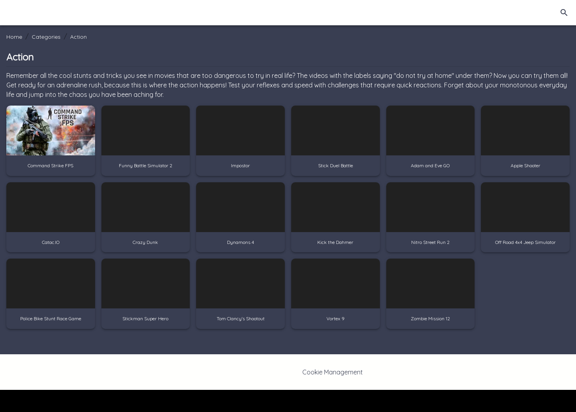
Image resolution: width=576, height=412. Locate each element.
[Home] (36, 13)
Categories (46, 36)
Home (14, 36)
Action (78, 36)
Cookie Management (332, 372)
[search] (564, 12)
